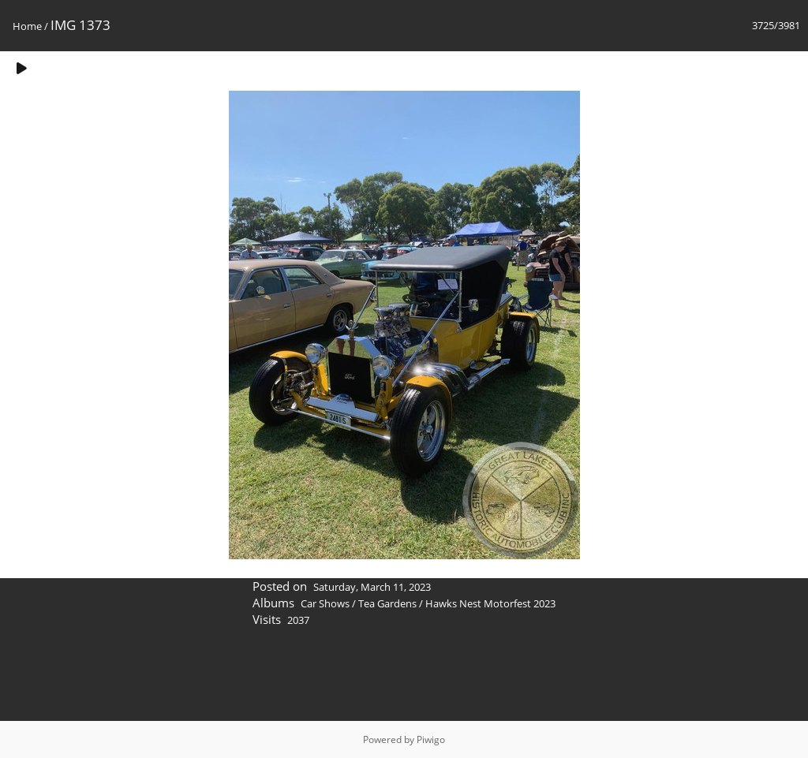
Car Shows (325, 603)
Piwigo (431, 739)
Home (27, 26)
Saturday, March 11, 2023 (372, 587)
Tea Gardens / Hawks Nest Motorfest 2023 (457, 603)
